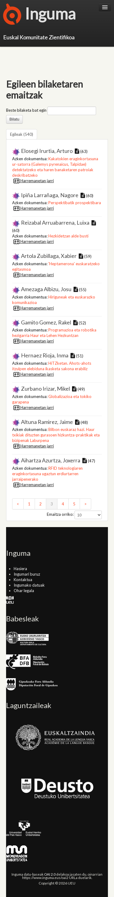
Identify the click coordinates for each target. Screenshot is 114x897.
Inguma (39, 15)
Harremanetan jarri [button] (33, 180)
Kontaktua (23, 579)
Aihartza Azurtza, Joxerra (50, 460)
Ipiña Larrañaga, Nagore (49, 195)
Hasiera (20, 568)
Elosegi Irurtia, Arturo (47, 150)
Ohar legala (24, 590)
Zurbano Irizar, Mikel (45, 388)
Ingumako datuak (29, 585)
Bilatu (14, 119)
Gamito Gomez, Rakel (46, 322)
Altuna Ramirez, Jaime (47, 421)
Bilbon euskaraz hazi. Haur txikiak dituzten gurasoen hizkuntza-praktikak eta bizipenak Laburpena (56, 435)
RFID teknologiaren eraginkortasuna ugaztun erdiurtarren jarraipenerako (47, 474)
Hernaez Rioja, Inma (44, 355)
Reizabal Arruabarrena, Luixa (55, 222)
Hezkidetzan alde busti (68, 235)
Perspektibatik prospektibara (74, 202)
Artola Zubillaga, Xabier (49, 255)
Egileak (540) (21, 134)
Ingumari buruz (27, 574)
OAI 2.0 (50, 874)
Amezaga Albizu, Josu (46, 289)
